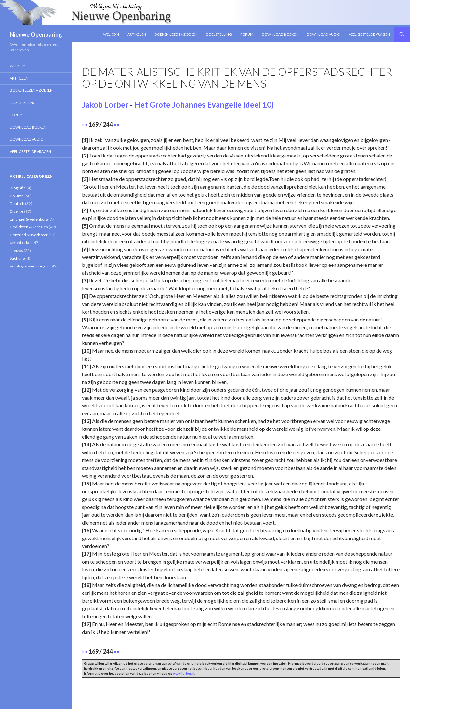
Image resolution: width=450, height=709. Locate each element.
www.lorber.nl (183, 673)
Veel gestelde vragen (369, 34)
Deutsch (17, 203)
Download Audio (323, 34)
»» (116, 124)
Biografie (18, 187)
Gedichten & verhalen (29, 227)
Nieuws (16, 250)
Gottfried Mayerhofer (29, 234)
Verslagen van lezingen (30, 266)
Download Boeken (280, 34)
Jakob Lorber (105, 104)
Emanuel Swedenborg (29, 219)
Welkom (111, 34)
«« (85, 124)
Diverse (16, 211)
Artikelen (136, 34)
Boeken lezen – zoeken (175, 34)
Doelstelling (219, 34)
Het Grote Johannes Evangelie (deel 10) (204, 104)
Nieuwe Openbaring (36, 34)
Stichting (17, 258)
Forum (246, 34)
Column (17, 195)
